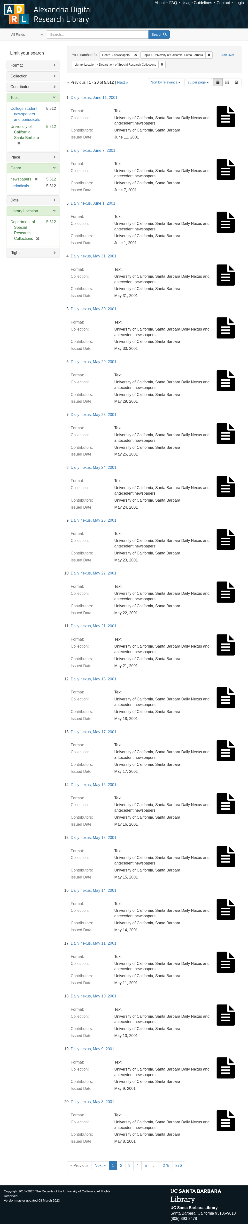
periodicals (19, 186)
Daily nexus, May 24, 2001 (93, 467)
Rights (15, 253)
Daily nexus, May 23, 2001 (93, 520)
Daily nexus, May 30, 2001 (93, 309)
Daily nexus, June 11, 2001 (94, 98)
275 (166, 1165)
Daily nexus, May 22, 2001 (93, 573)
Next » (122, 82)
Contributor (20, 87)
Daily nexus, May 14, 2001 (93, 890)
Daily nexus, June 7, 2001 (93, 150)
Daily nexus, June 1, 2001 (93, 203)
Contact (223, 3)
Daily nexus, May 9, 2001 (92, 1049)
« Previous (79, 1165)
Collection (18, 76)
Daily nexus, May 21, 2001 (93, 626)
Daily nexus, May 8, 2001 (92, 1102)
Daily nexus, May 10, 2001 (93, 996)
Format (16, 65)
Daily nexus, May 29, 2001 (93, 362)
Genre (15, 168)
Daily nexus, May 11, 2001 (93, 943)
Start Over (227, 55)
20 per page (198, 82)
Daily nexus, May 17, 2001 (93, 732)
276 (178, 1165)
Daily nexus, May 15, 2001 (93, 838)
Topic (14, 98)
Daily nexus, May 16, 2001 (93, 785)
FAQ (173, 3)
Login (239, 3)
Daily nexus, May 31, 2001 (93, 256)
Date (14, 200)
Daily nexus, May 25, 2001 (93, 415)
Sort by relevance (165, 82)
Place (15, 157)
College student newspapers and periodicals (25, 114)
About (160, 3)
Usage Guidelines (196, 3)
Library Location (24, 211)
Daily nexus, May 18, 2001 (93, 679)
